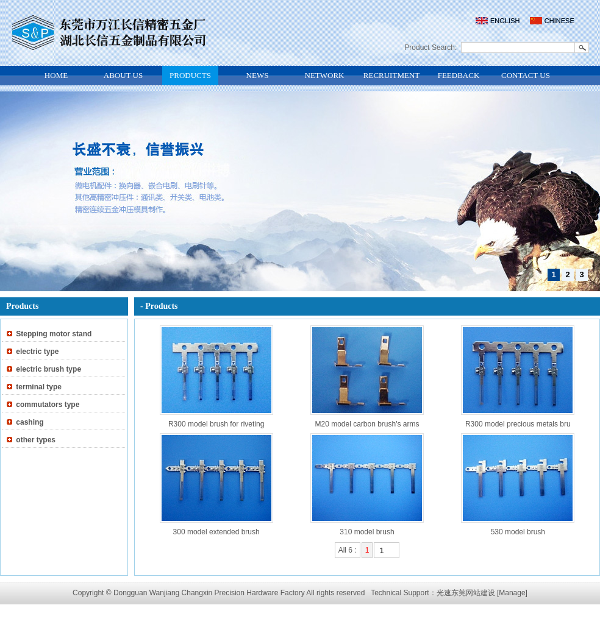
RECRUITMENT (391, 75)
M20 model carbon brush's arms (367, 424)
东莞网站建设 (473, 593)
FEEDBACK (459, 75)
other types (35, 440)
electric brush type (48, 369)
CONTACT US (525, 75)
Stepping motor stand (53, 334)
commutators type (47, 404)
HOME (56, 75)
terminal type (39, 387)
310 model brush (367, 532)
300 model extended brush (216, 532)
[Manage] (512, 593)
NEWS (257, 75)
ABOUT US (123, 75)
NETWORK (325, 75)
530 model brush (518, 532)
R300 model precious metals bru (518, 424)
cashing (29, 422)
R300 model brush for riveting (216, 424)
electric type (37, 351)
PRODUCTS (190, 75)
